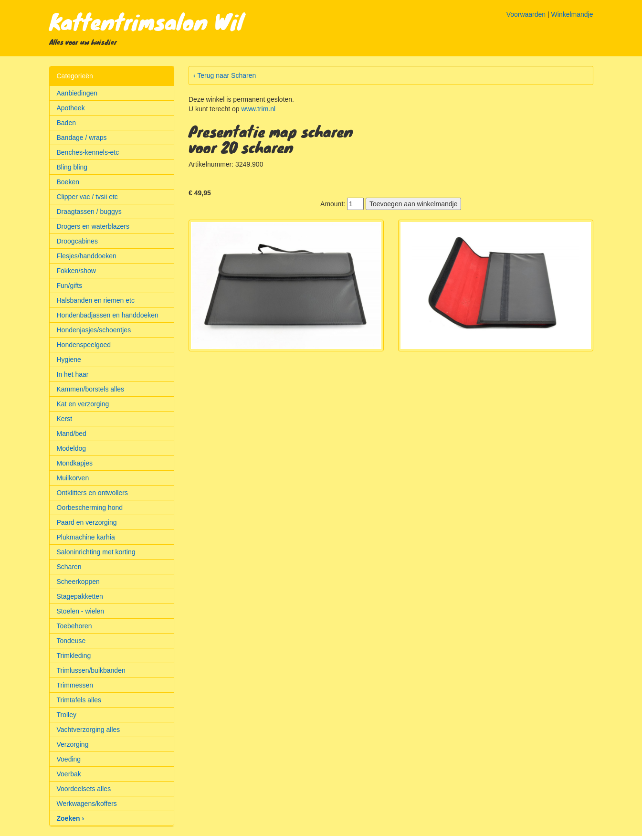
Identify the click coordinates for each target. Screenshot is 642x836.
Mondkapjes (75, 463)
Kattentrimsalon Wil (146, 21)
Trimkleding (74, 655)
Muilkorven (73, 478)
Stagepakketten (80, 596)
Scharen (69, 567)
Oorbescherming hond (90, 507)
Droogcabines (77, 241)
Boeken (68, 182)
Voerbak (69, 774)
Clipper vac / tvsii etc (87, 197)
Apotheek (71, 108)
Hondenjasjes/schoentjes (94, 330)
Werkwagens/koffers (87, 803)
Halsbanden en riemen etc (96, 300)
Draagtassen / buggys (89, 211)
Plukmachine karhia (86, 537)
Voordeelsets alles (84, 789)
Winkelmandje (572, 14)
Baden (66, 123)
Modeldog (71, 448)
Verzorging (73, 744)
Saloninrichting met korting (96, 552)
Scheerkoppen (78, 581)
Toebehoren (74, 626)
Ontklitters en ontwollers (92, 493)
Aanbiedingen (77, 93)
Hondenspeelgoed (84, 345)
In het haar (73, 374)
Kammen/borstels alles (91, 389)
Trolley (67, 715)
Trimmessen (75, 685)
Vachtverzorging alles (88, 729)
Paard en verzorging (87, 522)
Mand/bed (71, 433)
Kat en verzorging (83, 404)
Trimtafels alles (79, 700)
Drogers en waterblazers (93, 226)
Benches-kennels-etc (88, 152)
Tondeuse (71, 641)
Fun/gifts (70, 285)
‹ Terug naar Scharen (224, 75)
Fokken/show (76, 271)
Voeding (69, 759)
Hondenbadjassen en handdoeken (107, 315)
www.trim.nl (259, 109)
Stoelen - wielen (81, 611)
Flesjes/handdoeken (86, 256)
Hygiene (69, 359)
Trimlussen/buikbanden (91, 670)
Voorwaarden (526, 14)
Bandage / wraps (82, 137)
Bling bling (72, 167)
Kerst (65, 419)
